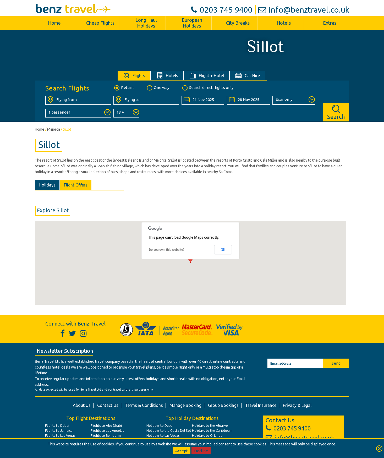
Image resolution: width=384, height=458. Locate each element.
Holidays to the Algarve (210, 425)
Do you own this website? (167, 250)
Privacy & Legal (297, 405)
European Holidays (192, 22)
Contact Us (107, 405)
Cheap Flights (100, 22)
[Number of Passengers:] (78, 113)
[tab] (134, 75)
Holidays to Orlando (207, 435)
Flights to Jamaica (59, 430)
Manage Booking (185, 405)
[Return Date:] (248, 100)
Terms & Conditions (144, 405)
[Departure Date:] (203, 100)
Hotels (284, 22)
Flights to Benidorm (106, 435)
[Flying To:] (146, 100)
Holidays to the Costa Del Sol (168, 430)
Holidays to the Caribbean (212, 430)
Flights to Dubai (57, 425)
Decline (201, 451)
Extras (329, 22)
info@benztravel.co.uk (303, 9)
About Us (82, 405)
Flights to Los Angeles (107, 430)
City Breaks (238, 22)
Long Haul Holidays (146, 22)
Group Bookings (223, 405)
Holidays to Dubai (159, 425)
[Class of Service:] (293, 100)
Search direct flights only (207, 87)
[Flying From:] (78, 100)
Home (54, 22)
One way (157, 87)
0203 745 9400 (222, 9)
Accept (181, 451)
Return (123, 87)
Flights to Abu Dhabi (106, 425)
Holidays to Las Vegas (163, 435)
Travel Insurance (260, 405)
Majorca (53, 129)
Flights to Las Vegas (60, 435)
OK (223, 250)
